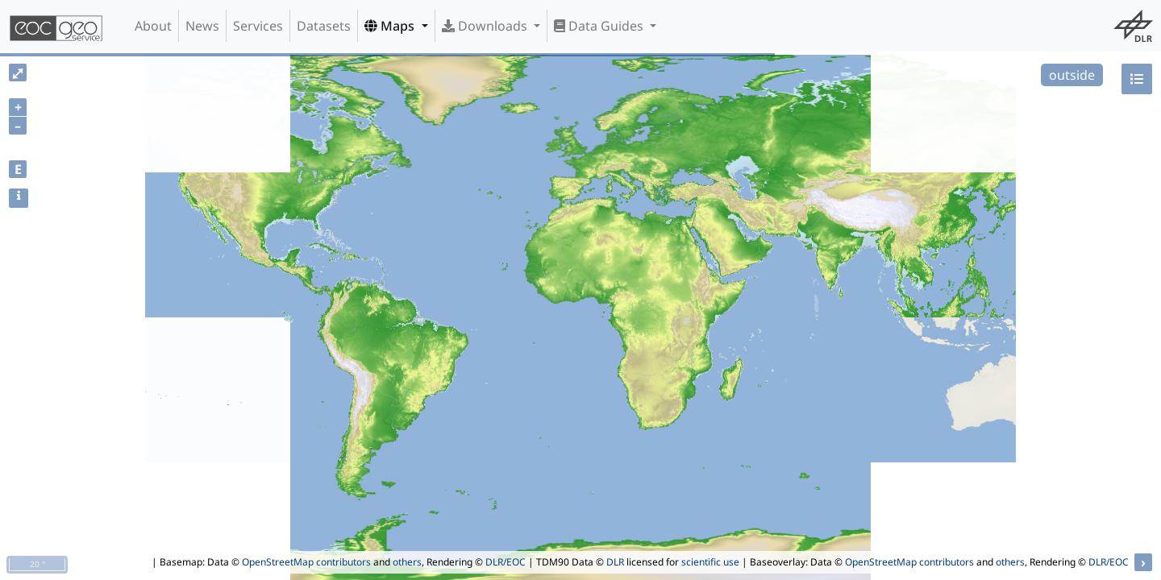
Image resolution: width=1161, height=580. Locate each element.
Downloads (486, 26)
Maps (391, 26)
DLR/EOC (505, 562)
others (407, 562)
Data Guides (600, 26)
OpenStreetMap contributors (306, 562)
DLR (615, 562)
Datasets (324, 26)
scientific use (710, 562)
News (202, 26)
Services (258, 26)
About (153, 26)
